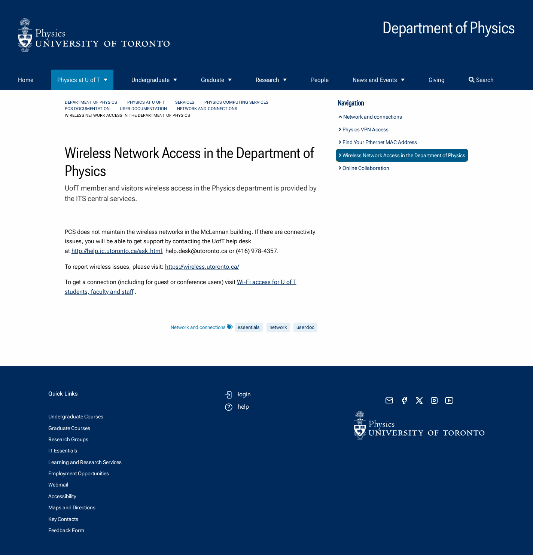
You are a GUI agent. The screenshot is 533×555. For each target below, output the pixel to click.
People (320, 79)
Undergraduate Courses (75, 417)
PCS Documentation (87, 108)
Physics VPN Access (364, 129)
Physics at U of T (78, 79)
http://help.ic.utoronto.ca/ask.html (116, 250)
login (244, 394)
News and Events (375, 79)
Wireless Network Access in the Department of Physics (402, 155)
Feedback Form (66, 530)
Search (481, 79)
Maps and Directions (71, 507)
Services (184, 102)
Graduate (212, 79)
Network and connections (207, 108)
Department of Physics (91, 102)
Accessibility (62, 496)
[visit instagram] (434, 400)
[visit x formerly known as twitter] (419, 400)
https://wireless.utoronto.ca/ (202, 266)
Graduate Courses (69, 428)
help (243, 406)
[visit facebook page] (404, 400)
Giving (437, 79)
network (278, 327)
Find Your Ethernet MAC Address (378, 142)
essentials (249, 327)
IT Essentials (62, 451)
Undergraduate (150, 79)
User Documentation (143, 108)
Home (25, 79)
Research (267, 79)
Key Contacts (63, 519)
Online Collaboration (364, 168)
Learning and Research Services (85, 462)
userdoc (305, 327)
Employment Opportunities (78, 473)
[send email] (389, 400)
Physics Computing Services (236, 102)
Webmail (58, 485)
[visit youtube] (449, 400)
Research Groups (68, 439)
